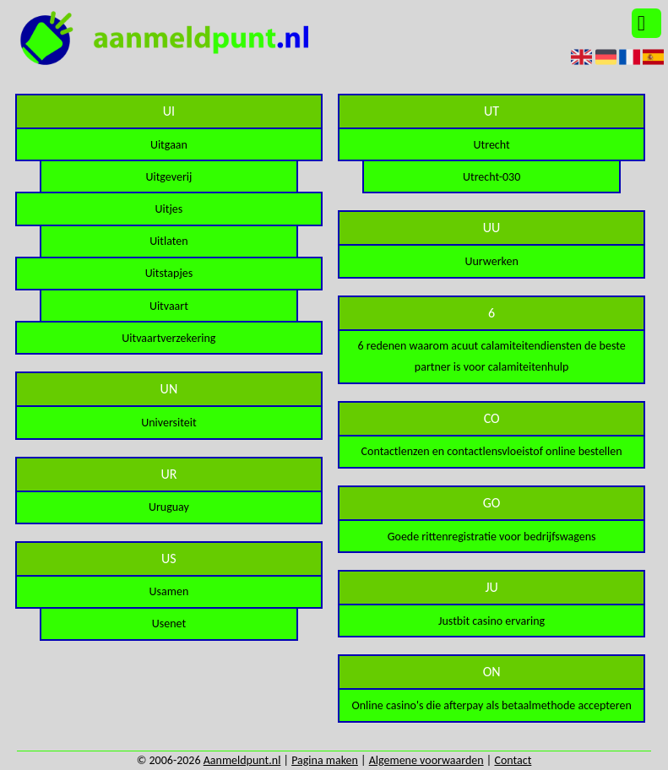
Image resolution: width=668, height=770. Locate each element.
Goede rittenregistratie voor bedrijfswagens (492, 536)
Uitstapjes (169, 273)
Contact (512, 760)
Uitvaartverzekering (168, 338)
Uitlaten (168, 241)
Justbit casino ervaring (491, 621)
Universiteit (168, 422)
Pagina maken (324, 760)
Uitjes (169, 209)
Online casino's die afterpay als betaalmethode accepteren (491, 705)
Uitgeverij (168, 177)
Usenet (169, 623)
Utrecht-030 (491, 177)
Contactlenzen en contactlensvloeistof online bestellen (491, 451)
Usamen (169, 591)
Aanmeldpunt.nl (242, 760)
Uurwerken (491, 261)
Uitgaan (168, 145)
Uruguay (169, 507)
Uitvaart (168, 306)
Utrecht (492, 145)
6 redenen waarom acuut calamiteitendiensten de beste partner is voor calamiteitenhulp (492, 356)
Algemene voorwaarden (426, 760)
